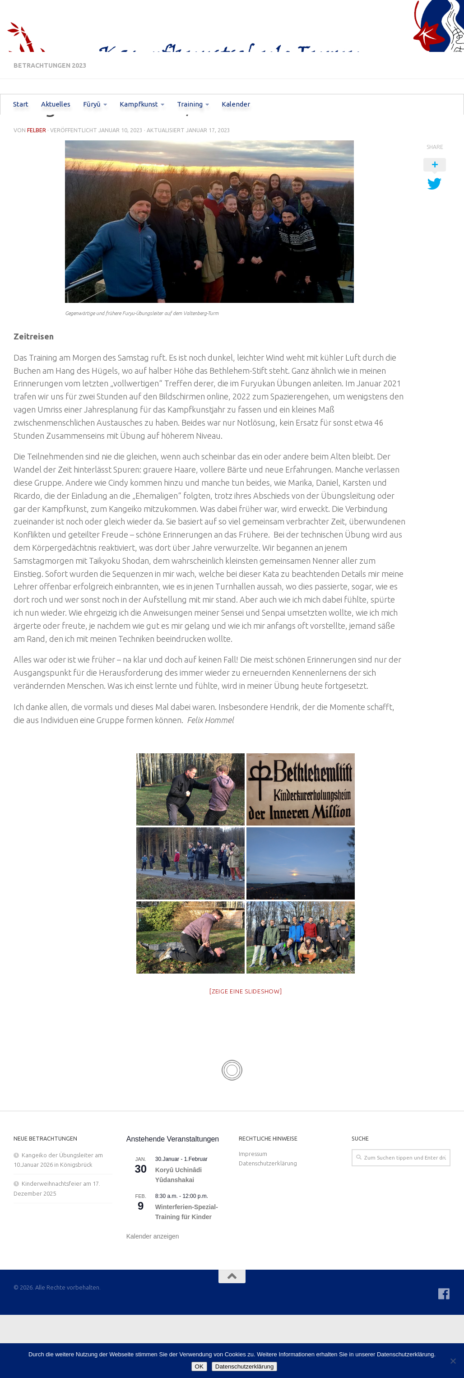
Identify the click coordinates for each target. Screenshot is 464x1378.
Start (20, 104)
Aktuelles (55, 104)
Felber (36, 193)
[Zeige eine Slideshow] (245, 1055)
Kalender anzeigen (152, 1299)
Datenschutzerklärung (268, 1226)
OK (199, 1366)
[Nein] (452, 1360)
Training (190, 104)
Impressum (253, 1217)
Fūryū (92, 104)
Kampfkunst (139, 104)
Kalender (236, 104)
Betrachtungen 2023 (50, 128)
